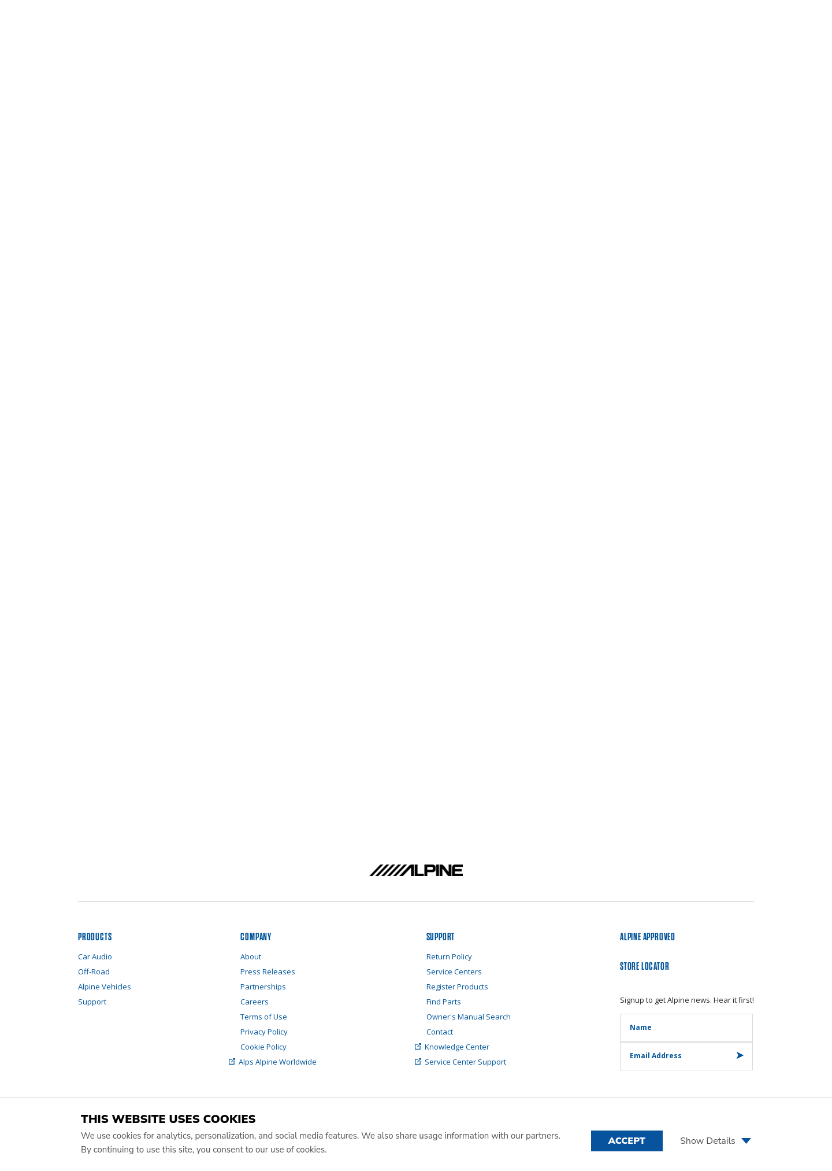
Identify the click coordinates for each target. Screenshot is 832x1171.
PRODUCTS (95, 937)
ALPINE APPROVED (647, 937)
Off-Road (94, 971)
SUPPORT (440, 937)
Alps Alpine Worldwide (278, 1062)
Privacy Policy (264, 1031)
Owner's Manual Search (468, 1016)
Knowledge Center (457, 1046)
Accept (626, 1141)
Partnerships (263, 986)
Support (92, 1001)
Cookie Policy (263, 1046)
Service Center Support (466, 1062)
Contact (439, 1031)
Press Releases (267, 971)
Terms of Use (263, 1016)
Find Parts (443, 1001)
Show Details (715, 1141)
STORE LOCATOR (644, 966)
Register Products (457, 986)
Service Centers (454, 971)
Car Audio (95, 956)
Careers (254, 1001)
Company (256, 937)
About (250, 956)
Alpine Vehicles (104, 986)
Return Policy (449, 956)
